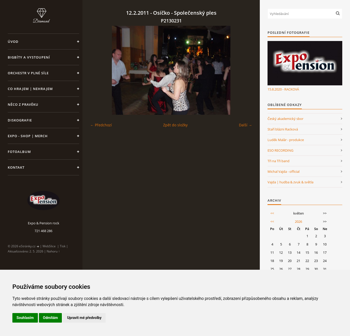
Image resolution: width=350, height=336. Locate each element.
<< (272, 213)
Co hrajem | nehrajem (30, 88)
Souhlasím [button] (25, 318)
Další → (245, 124)
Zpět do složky (175, 124)
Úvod (13, 41)
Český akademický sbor (285, 118)
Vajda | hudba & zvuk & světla (290, 182)
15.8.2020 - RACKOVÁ (283, 89)
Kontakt (16, 167)
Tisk (62, 246)
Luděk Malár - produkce (286, 139)
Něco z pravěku (23, 104)
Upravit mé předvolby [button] (84, 318)
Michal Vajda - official (283, 171)
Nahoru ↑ (53, 251)
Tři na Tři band (278, 161)
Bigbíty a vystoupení (29, 57)
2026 (298, 221)
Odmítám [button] (50, 318)
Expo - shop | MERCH (28, 136)
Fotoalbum (19, 151)
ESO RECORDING (280, 150)
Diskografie (20, 120)
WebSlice (49, 246)
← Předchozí (101, 124)
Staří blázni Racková (283, 129)
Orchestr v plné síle (28, 73)
